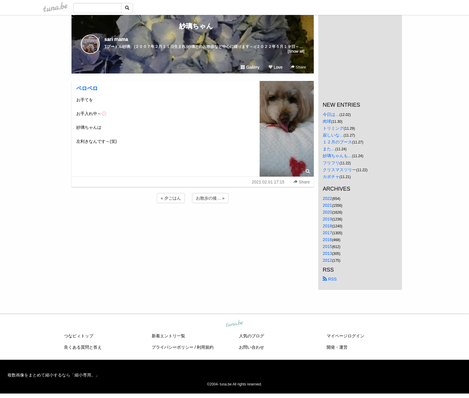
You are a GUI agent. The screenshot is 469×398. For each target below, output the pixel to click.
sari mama (116, 39)
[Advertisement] (192, 220)
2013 (327, 253)
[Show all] (296, 51)
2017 (327, 232)
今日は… (331, 114)
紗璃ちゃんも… (337, 155)
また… (329, 148)
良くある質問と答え (83, 347)
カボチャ (331, 176)
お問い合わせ (251, 347)
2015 (327, 246)
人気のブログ (251, 335)
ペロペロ (87, 88)
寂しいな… (333, 135)
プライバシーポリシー (173, 347)
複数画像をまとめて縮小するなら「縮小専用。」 (53, 375)
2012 (327, 260)
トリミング (333, 128)
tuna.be (234, 323)
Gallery (250, 67)
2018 (327, 226)
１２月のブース (337, 142)
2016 (327, 239)
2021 (327, 205)
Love (275, 67)
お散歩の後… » (210, 198)
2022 (327, 198)
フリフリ (331, 162)
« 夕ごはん (171, 198)
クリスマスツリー (339, 169)
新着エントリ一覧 (168, 335)
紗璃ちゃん (193, 26)
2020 (327, 212)
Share (298, 67)
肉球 (327, 121)
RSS (330, 279)
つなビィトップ (78, 335)
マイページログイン (345, 335)
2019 (327, 219)
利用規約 (205, 347)
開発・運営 (337, 347)
